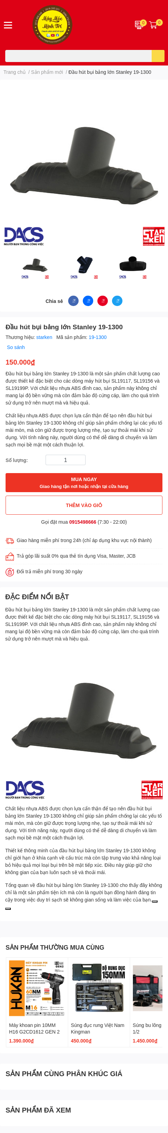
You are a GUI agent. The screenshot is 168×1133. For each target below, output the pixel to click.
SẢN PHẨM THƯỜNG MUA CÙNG (55, 947)
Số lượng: (17, 460)
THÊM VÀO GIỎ (84, 505)
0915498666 (82, 522)
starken (45, 337)
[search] (158, 56)
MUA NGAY (84, 483)
